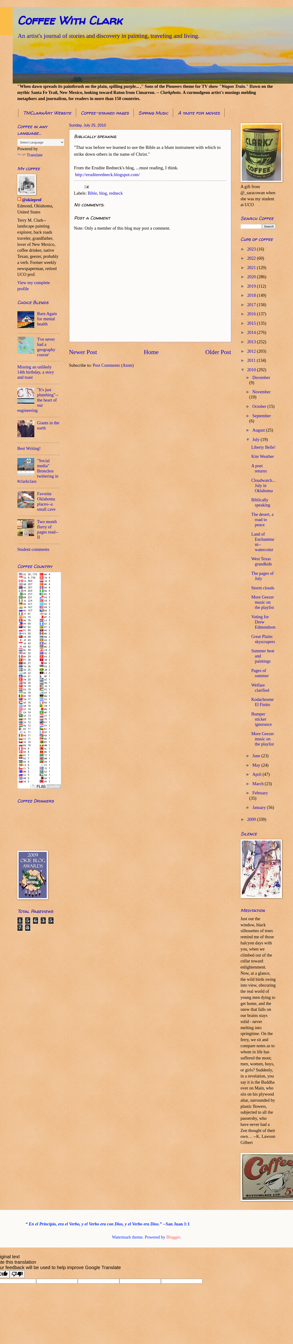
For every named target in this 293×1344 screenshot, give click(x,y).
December (261, 377)
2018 (252, 295)
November (261, 392)
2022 (252, 258)
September (261, 415)
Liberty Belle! (263, 447)
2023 (252, 249)
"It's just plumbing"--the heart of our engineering (38, 400)
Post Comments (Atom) (113, 365)
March (258, 783)
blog (103, 193)
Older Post (218, 352)
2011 (252, 360)
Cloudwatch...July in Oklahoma (263, 485)
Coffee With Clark (69, 20)
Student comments (33, 549)
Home (151, 352)
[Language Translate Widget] (40, 142)
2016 (252, 314)
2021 (252, 267)
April (257, 774)
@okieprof (32, 199)
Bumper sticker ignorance (261, 719)
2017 (252, 304)
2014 (252, 332)
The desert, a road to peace (262, 519)
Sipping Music (153, 113)
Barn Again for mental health (47, 318)
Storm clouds (262, 588)
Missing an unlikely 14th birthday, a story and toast (35, 372)
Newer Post (83, 352)
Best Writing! (29, 448)
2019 (252, 286)
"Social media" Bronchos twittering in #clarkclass (38, 471)
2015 (252, 323)
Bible (92, 193)
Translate (30, 155)
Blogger (173, 1237)
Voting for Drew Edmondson (263, 622)
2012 (252, 351)
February (260, 793)
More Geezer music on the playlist (262, 602)
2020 (252, 276)
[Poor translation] (17, 1274)
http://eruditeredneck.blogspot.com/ (107, 174)
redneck (116, 193)
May (256, 765)
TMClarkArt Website (47, 113)
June (256, 755)
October (259, 406)
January (259, 807)
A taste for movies (199, 113)
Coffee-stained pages (105, 113)
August (259, 430)
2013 (252, 342)
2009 (252, 819)
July (256, 439)
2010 (252, 369)
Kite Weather (262, 456)
